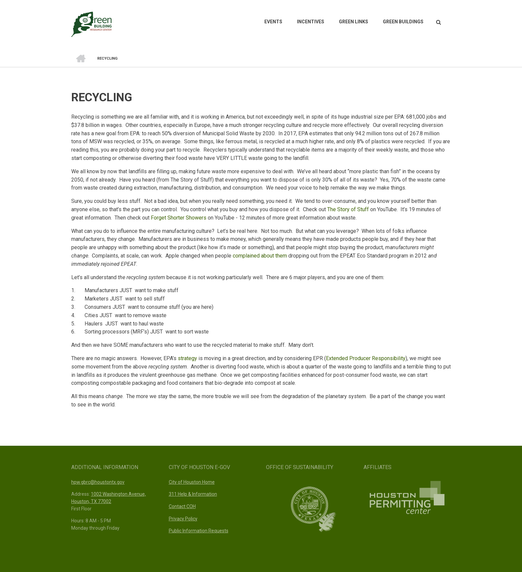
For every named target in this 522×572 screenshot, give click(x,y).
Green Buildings (403, 21)
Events (273, 21)
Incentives (310, 21)
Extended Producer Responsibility (365, 358)
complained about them (260, 256)
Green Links (353, 21)
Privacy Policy (183, 518)
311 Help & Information (193, 494)
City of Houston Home (192, 482)
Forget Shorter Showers (178, 218)
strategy (187, 358)
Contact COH (182, 506)
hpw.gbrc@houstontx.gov (98, 482)
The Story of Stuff (348, 209)
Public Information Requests (198, 530)
